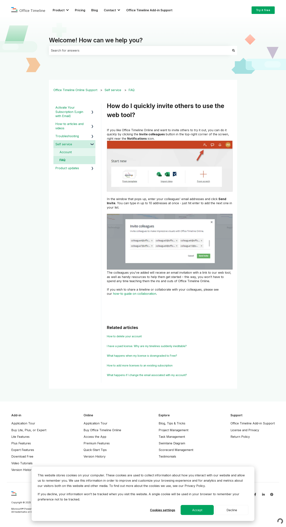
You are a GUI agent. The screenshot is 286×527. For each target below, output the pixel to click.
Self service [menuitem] (63, 144)
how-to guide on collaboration (134, 293)
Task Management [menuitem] (172, 437)
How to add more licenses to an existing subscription (140, 365)
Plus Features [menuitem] (21, 443)
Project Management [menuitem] (173, 430)
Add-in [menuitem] (16, 415)
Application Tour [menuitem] (23, 423)
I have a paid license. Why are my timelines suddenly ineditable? (147, 346)
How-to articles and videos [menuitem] (69, 126)
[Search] (233, 50)
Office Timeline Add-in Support (149, 10)
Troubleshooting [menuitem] (67, 136)
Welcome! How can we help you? (96, 40)
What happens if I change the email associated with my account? (147, 375)
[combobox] (139, 50)
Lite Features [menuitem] (20, 437)
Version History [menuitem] (22, 470)
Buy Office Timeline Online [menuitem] (102, 430)
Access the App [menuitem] (95, 437)
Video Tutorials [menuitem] (22, 463)
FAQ (132, 90)
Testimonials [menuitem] (167, 456)
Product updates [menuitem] (67, 168)
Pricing (80, 10)
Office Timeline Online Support (75, 90)
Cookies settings (162, 510)
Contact (110, 10)
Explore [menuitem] (164, 415)
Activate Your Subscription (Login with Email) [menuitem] (69, 112)
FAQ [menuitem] (62, 160)
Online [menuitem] (88, 415)
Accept (197, 510)
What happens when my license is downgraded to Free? (142, 355)
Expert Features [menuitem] (22, 450)
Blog (94, 10)
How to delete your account (124, 336)
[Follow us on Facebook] (255, 494)
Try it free (263, 10)
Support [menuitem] (236, 415)
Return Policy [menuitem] (240, 437)
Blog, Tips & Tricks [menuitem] (172, 423)
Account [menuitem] (65, 152)
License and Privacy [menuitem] (244, 430)
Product (59, 10)
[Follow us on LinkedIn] (263, 494)
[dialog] (143, 494)
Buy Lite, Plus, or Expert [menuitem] (28, 430)
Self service (112, 90)
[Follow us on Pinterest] (272, 494)
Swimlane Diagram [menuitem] (172, 443)
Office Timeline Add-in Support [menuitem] (252, 423)
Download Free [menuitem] (22, 456)
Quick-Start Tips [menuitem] (95, 450)
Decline (232, 510)
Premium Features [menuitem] (97, 443)
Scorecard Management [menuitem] (176, 450)
